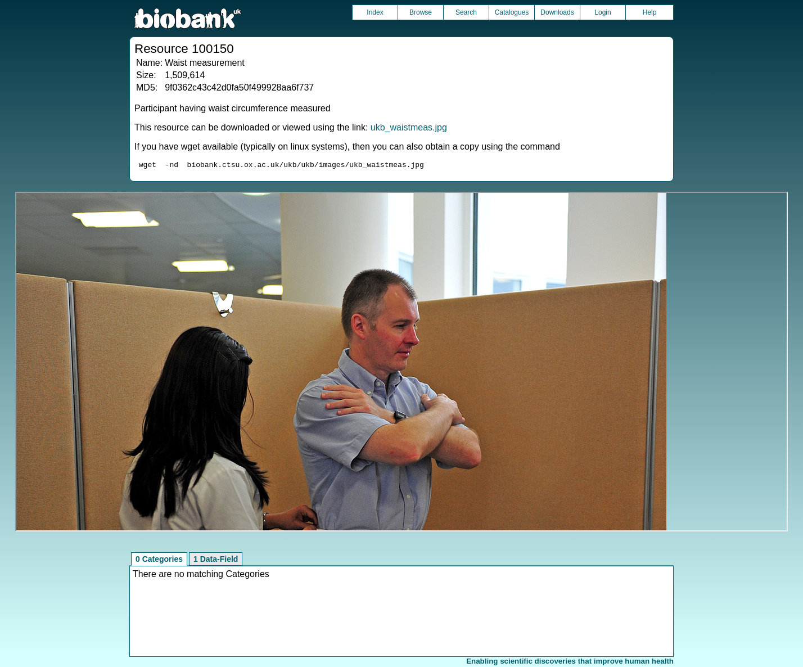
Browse (420, 12)
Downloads (557, 12)
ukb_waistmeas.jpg (409, 127)
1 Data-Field (215, 560)
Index (375, 12)
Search (466, 12)
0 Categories (159, 560)
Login (602, 12)
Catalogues (512, 12)
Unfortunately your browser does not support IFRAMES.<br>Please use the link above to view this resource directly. (401, 363)
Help (650, 12)
